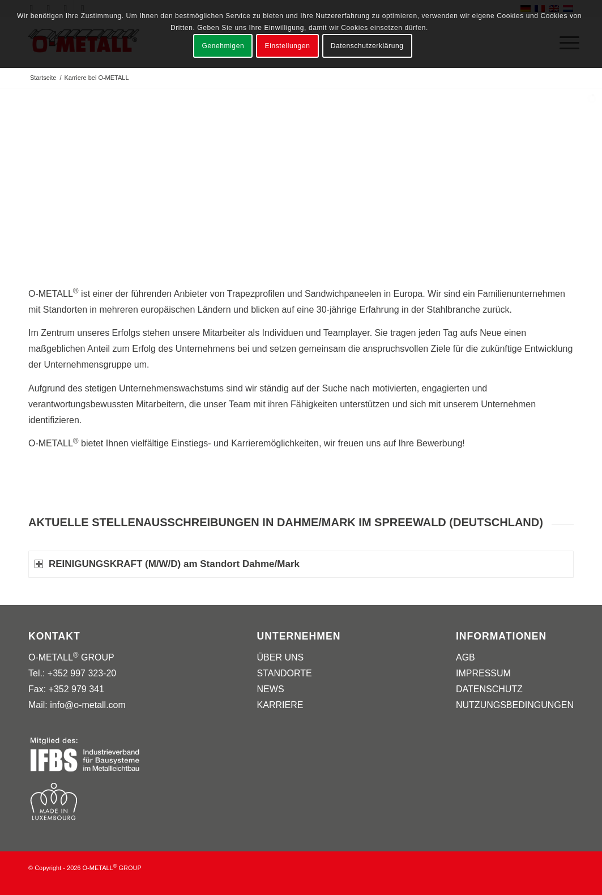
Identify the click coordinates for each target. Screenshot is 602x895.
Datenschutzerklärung (367, 46)
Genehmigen (223, 46)
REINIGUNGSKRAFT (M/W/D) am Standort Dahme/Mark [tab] (167, 564)
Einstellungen (287, 46)
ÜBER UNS (280, 657)
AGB (465, 657)
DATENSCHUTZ (489, 689)
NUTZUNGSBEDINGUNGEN (515, 705)
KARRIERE (280, 705)
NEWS (270, 689)
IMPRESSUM (483, 673)
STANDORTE (284, 673)
